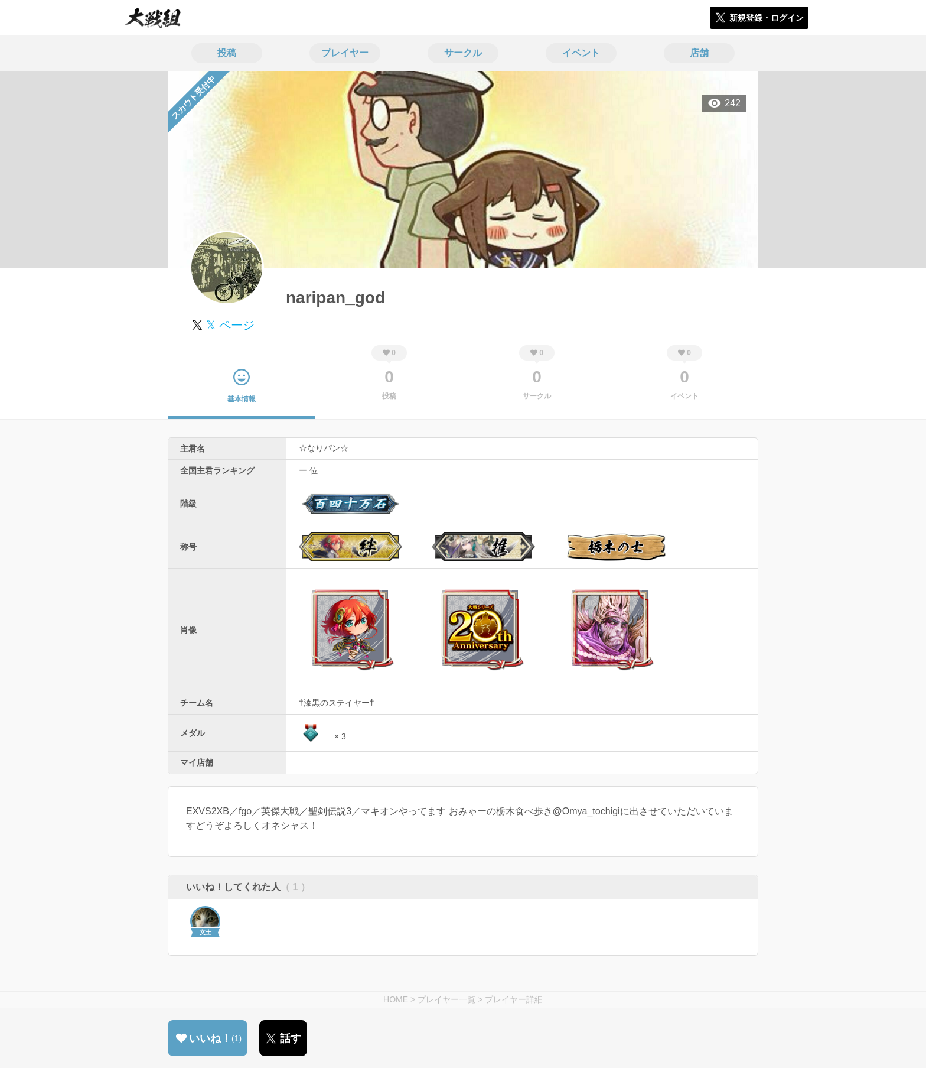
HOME (395, 999)
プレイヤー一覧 (446, 999)
